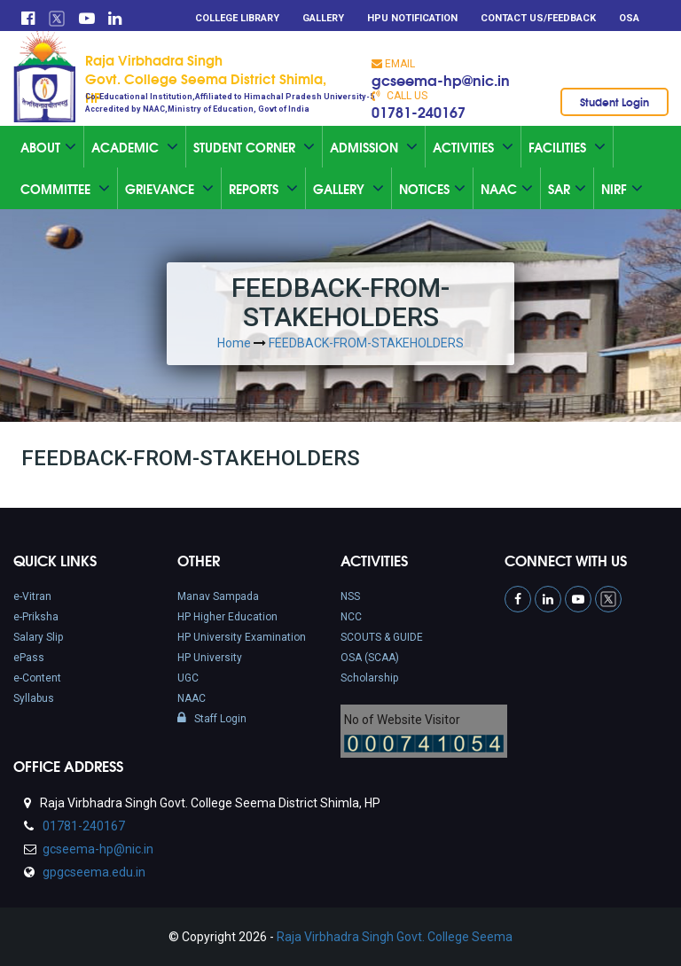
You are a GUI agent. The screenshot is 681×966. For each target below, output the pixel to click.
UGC (188, 678)
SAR (567, 189)
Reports (263, 189)
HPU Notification (412, 18)
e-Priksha (36, 617)
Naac (507, 189)
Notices (432, 189)
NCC (351, 617)
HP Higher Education (227, 617)
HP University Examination (241, 637)
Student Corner (254, 147)
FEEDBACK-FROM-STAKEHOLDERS (366, 343)
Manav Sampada (218, 596)
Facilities (567, 147)
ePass (28, 657)
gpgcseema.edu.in (92, 872)
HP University (209, 657)
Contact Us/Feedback (538, 18)
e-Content (37, 678)
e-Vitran (32, 596)
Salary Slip (38, 637)
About (48, 147)
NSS (350, 596)
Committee (65, 189)
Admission (374, 147)
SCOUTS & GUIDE (381, 637)
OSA (629, 18)
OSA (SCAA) (369, 657)
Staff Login (212, 719)
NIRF (622, 189)
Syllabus (33, 698)
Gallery (323, 18)
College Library (237, 18)
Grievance (169, 189)
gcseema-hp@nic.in (441, 79)
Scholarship (369, 678)
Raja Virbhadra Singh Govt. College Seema (395, 937)
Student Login (614, 101)
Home (234, 343)
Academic (134, 147)
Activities (473, 147)
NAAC (191, 698)
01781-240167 (419, 111)
